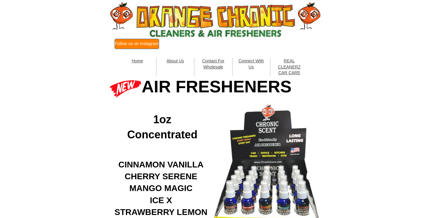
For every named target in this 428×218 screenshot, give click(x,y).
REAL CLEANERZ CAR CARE (289, 66)
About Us (175, 60)
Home (137, 60)
